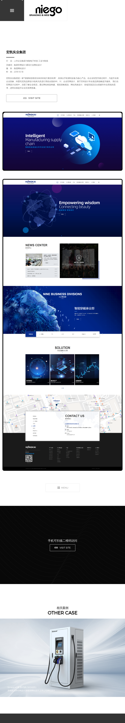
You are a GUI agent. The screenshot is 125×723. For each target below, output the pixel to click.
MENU (64, 487)
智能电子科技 (32, 61)
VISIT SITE (34, 98)
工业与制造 (43, 61)
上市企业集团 (20, 61)
